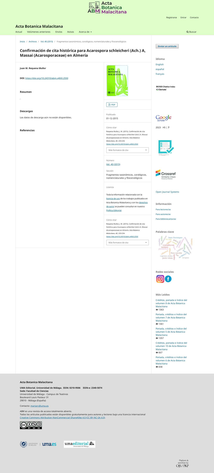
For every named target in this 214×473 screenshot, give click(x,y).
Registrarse (171, 17)
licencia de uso (113, 198)
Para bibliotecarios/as (166, 219)
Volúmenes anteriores (38, 31)
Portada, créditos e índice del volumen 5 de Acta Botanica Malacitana (171, 331)
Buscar (191, 31)
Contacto (194, 17)
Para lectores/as (163, 209)
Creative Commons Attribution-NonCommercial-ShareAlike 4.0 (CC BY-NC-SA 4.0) (62, 417)
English (160, 64)
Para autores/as (163, 214)
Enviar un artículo (167, 46)
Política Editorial (113, 210)
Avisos (70, 31)
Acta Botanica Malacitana (39, 26)
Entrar (183, 17)
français (160, 73)
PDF (113, 104)
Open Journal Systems (167, 191)
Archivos (33, 41)
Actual (18, 31)
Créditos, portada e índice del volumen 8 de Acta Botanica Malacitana (171, 303)
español (160, 69)
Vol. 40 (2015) (47, 41)
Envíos (58, 31)
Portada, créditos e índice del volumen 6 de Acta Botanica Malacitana (171, 360)
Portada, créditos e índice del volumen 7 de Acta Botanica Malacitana (171, 317)
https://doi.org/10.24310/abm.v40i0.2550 (46, 78)
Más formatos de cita (118, 150)
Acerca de (84, 31)
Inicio (22, 41)
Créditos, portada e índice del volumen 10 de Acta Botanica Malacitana (171, 346)
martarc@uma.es (39, 405)
